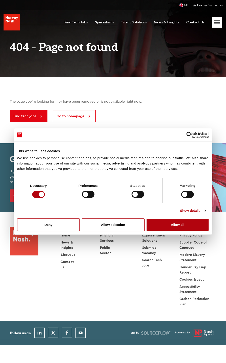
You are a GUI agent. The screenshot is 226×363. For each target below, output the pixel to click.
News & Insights (166, 22)
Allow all (177, 225)
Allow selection (113, 225)
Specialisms (104, 22)
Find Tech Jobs (76, 22)
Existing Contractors (209, 5)
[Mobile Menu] (216, 22)
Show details (190, 210)
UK (186, 5)
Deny (48, 225)
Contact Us (195, 22)
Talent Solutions (134, 22)
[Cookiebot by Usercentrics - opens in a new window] (189, 135)
